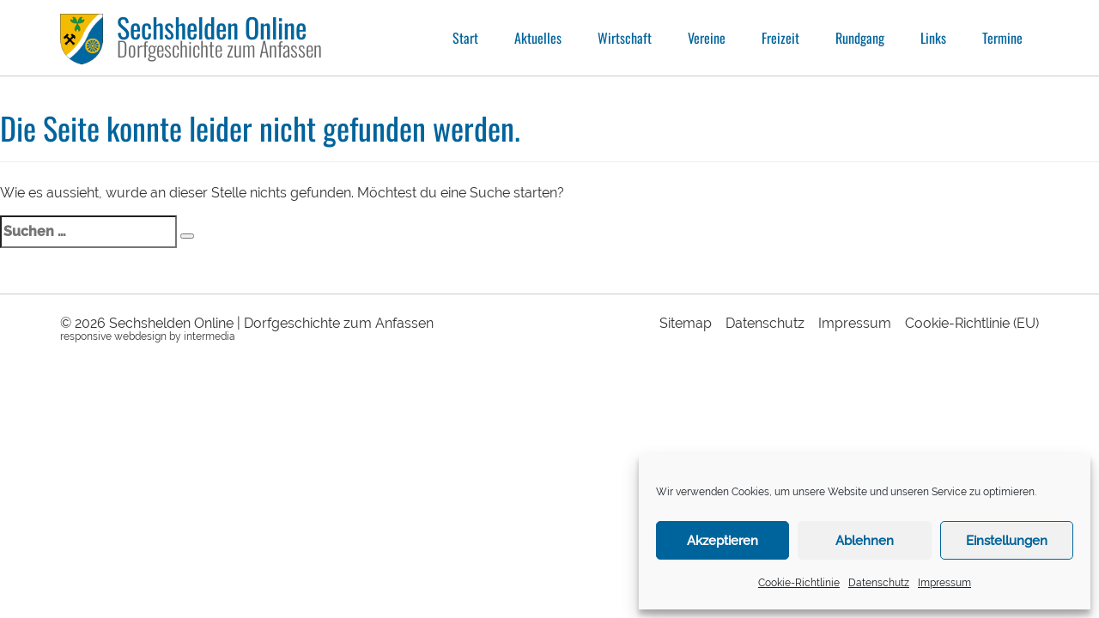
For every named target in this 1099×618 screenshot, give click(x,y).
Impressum (944, 583)
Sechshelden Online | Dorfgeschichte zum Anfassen (271, 323)
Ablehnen (864, 540)
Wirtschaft (625, 37)
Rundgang (859, 37)
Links (933, 37)
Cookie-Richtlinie (799, 583)
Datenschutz (878, 583)
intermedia (209, 336)
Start (465, 37)
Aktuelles (538, 37)
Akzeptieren (722, 540)
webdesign (140, 336)
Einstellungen (1006, 540)
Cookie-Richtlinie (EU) (972, 323)
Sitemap (685, 323)
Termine (1002, 37)
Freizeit (780, 37)
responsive (86, 336)
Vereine (707, 37)
